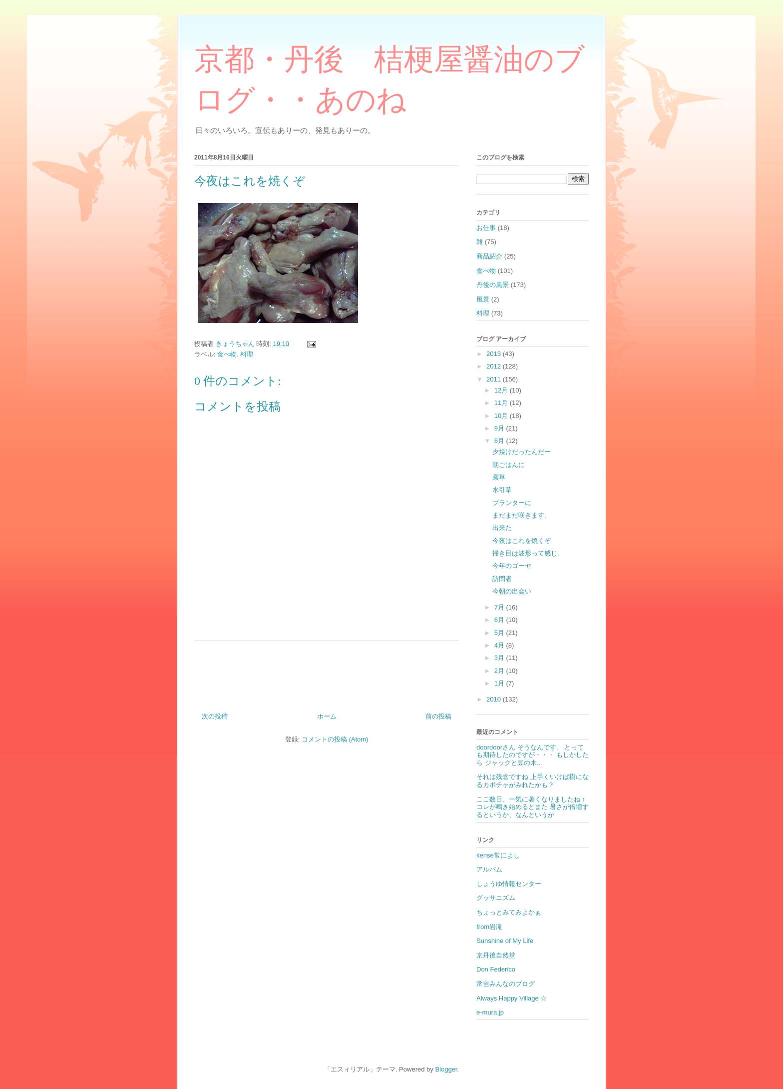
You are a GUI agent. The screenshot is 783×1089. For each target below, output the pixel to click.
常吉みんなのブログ (505, 984)
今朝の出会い (511, 591)
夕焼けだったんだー (521, 452)
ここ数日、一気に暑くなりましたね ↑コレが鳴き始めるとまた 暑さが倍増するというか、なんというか (532, 807)
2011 (494, 379)
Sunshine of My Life (504, 940)
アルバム (489, 869)
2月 (500, 670)
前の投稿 (438, 716)
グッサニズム (495, 898)
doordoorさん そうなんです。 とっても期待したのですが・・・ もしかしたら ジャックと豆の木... (532, 755)
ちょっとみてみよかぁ (508, 912)
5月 (500, 632)
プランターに (511, 502)
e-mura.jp (490, 1012)
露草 (498, 477)
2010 (494, 699)
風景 (482, 299)
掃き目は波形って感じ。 (528, 553)
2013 (494, 354)
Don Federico (495, 969)
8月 (500, 440)
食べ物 (227, 354)
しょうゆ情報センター (508, 884)
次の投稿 (215, 716)
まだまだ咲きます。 (521, 515)
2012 (494, 366)
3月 (500, 658)
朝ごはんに (508, 464)
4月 (500, 645)
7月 (500, 607)
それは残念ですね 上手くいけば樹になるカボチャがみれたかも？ (532, 780)
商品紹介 (489, 256)
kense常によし (498, 855)
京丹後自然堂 (495, 955)
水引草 (502, 490)
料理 (246, 354)
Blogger (446, 1069)
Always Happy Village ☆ (511, 998)
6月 (500, 620)
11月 (502, 402)
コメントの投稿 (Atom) (335, 739)
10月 (502, 416)
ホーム (327, 716)
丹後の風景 (492, 284)
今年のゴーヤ (511, 566)
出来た (502, 528)
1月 (500, 683)
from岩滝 (489, 926)
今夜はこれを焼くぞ (521, 540)
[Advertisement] (326, 672)
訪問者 (502, 578)
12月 (502, 390)
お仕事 (486, 228)
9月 (500, 428)
